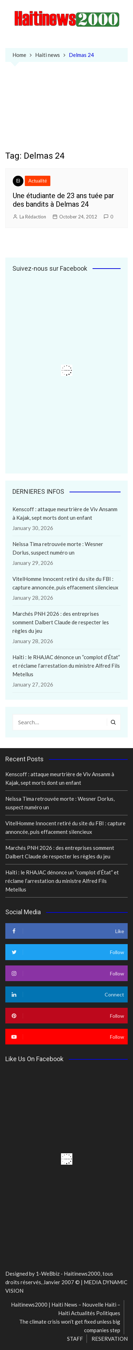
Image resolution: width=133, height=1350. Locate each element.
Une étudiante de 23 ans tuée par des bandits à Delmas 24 (63, 199)
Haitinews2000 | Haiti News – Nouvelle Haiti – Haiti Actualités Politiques (65, 1308)
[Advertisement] (66, 111)
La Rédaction (33, 216)
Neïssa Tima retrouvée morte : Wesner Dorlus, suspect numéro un (57, 548)
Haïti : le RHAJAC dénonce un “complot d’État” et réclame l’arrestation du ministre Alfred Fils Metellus (66, 665)
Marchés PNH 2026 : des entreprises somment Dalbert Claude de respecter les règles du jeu (60, 622)
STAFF (75, 1338)
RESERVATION (110, 1338)
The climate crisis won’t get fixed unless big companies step (69, 1325)
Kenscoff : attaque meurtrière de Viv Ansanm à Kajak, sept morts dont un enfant (64, 513)
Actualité (37, 181)
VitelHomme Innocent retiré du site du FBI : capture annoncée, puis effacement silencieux (65, 583)
